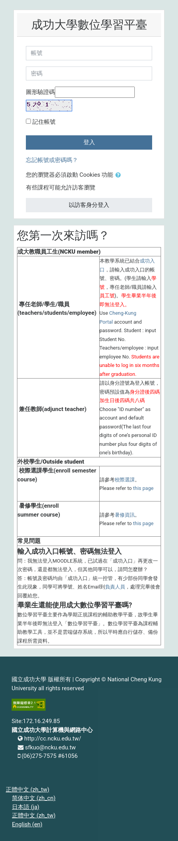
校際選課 (125, 480)
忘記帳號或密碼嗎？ (52, 160)
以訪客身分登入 (89, 204)
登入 (89, 142)
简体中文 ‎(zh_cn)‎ (34, 798)
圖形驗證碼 (40, 92)
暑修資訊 (125, 515)
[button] (120, 175)
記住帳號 (44, 121)
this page (143, 488)
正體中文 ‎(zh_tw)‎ (27, 789)
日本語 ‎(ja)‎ (25, 806)
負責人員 (115, 587)
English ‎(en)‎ (27, 824)
